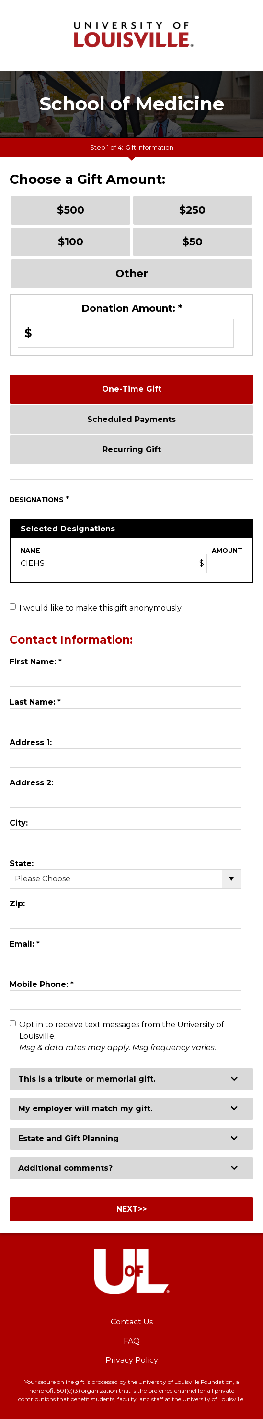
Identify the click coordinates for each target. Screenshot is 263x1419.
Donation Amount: (131, 308)
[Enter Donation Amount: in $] (126, 333)
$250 (192, 210)
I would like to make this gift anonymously (100, 608)
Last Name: (35, 702)
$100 (70, 241)
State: (22, 863)
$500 (70, 210)
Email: (25, 944)
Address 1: (31, 742)
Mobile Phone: (42, 984)
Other (131, 273)
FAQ (132, 1341)
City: (19, 823)
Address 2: (31, 782)
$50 (193, 241)
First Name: (36, 661)
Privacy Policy (131, 1360)
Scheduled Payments (131, 419)
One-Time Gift (131, 389)
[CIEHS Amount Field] (224, 563)
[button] (131, 1079)
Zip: (17, 903)
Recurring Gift (132, 449)
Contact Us (132, 1321)
